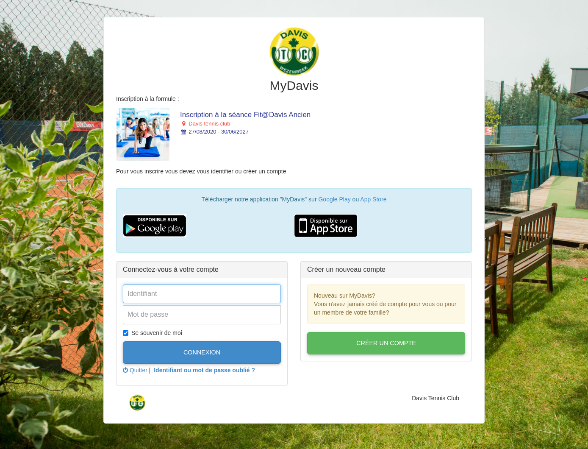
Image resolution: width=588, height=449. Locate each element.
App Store (373, 199)
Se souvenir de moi (152, 332)
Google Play (334, 199)
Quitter (135, 370)
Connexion (201, 352)
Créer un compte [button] (386, 343)
